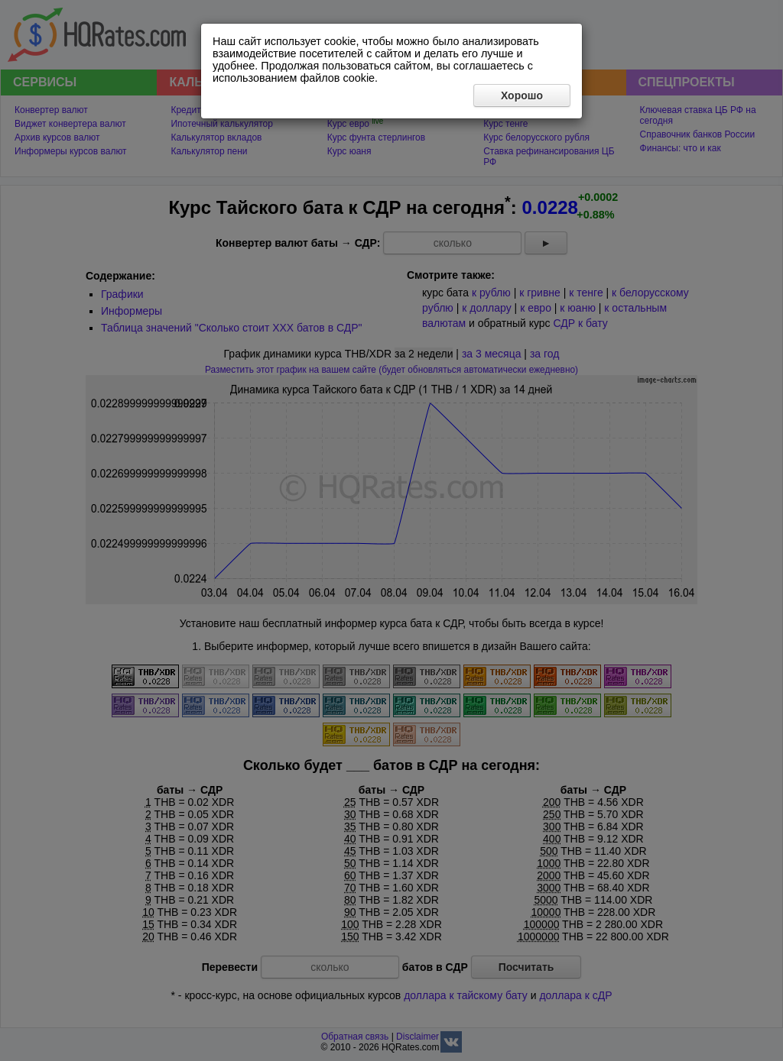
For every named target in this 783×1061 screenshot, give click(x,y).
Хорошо (522, 95)
